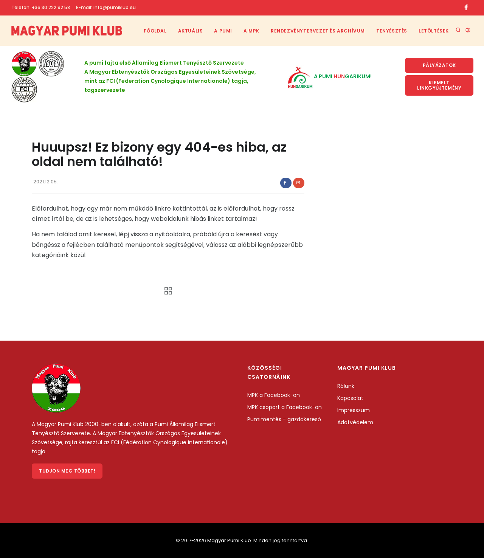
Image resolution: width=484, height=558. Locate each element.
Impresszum (353, 410)
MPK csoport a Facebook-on (284, 407)
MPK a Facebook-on (273, 395)
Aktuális (190, 31)
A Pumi (223, 31)
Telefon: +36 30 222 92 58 (40, 7)
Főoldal (155, 31)
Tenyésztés (391, 31)
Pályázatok (439, 65)
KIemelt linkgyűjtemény (439, 85)
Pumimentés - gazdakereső (284, 419)
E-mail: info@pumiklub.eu (106, 7)
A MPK (251, 31)
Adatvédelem (355, 422)
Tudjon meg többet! (67, 471)
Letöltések (434, 31)
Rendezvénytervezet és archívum (318, 31)
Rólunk (345, 386)
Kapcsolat (350, 398)
